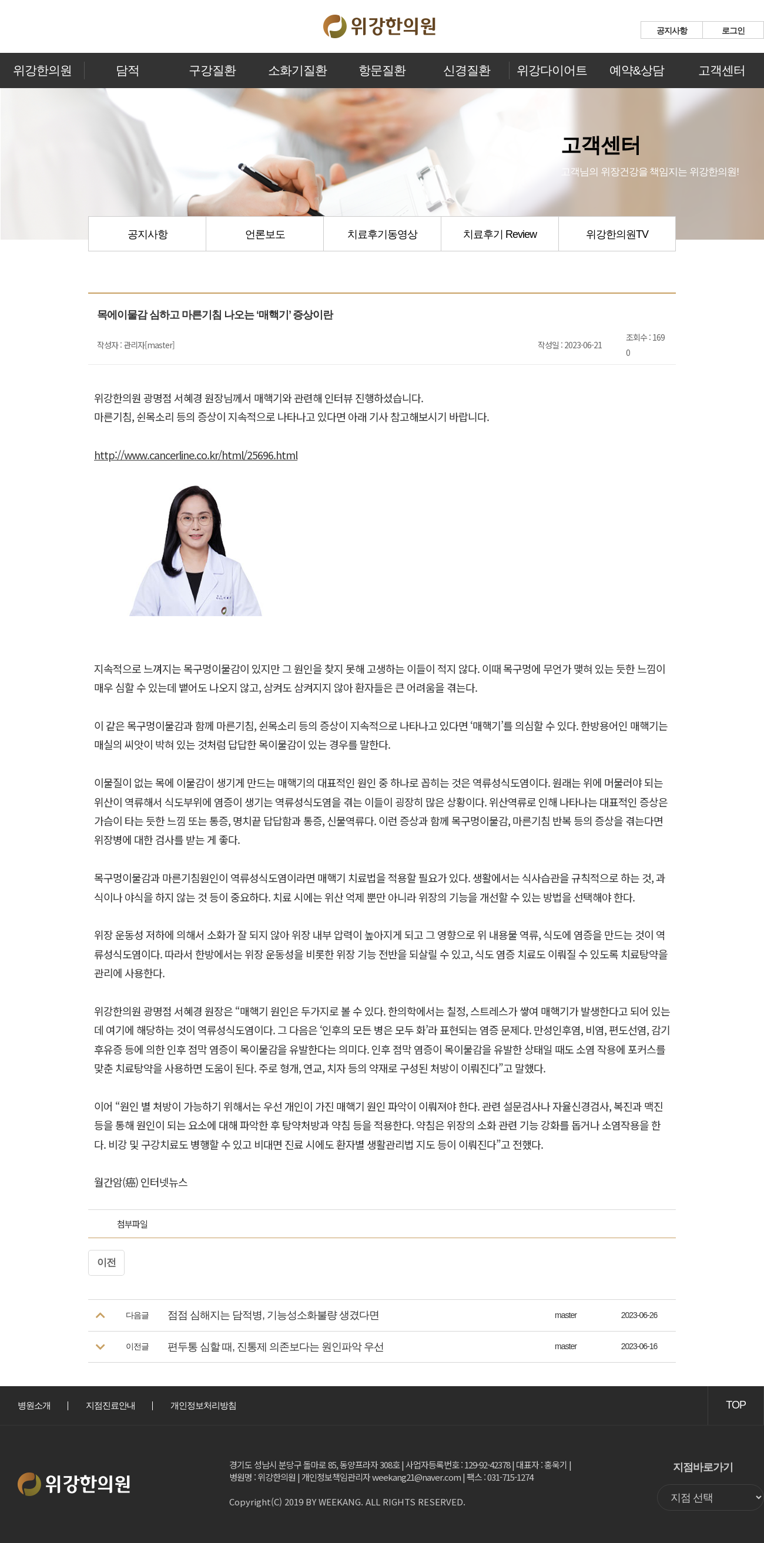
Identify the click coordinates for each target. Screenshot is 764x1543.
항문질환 (382, 70)
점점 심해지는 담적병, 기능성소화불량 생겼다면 (273, 1315)
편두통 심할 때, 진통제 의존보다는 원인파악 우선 (275, 1347)
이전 (106, 1262)
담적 (127, 70)
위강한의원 (42, 70)
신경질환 (466, 70)
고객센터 (721, 70)
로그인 (733, 30)
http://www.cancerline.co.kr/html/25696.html (195, 454)
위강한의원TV (617, 234)
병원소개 (34, 1405)
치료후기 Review (500, 234)
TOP (736, 1405)
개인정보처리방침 (203, 1405)
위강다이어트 (552, 70)
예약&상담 (636, 70)
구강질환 (212, 70)
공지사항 (671, 30)
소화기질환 (297, 70)
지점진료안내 (110, 1405)
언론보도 (265, 234)
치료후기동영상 (382, 234)
